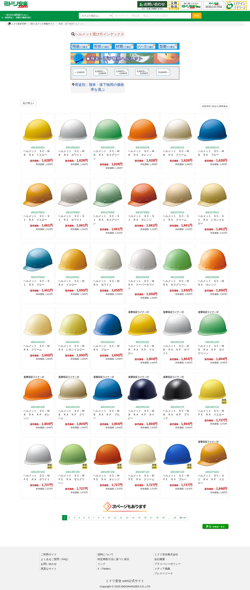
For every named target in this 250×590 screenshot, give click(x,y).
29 (175, 517)
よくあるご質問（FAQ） (55, 559)
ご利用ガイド (49, 554)
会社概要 (159, 559)
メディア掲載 (162, 568)
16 (145, 517)
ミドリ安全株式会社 (166, 554)
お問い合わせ (49, 563)
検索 (196, 15)
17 (151, 517)
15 (139, 517)
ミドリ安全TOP (17, 24)
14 (133, 517)
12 (121, 517)
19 (163, 517)
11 (115, 517)
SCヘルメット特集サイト (42, 24)
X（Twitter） (105, 568)
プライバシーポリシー (167, 563)
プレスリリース (163, 573)
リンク (101, 563)
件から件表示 (215, 106)
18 (157, 517)
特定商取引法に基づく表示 (113, 559)
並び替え (28, 103)
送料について (105, 554)
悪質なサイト (49, 568)
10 (109, 517)
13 (127, 517)
